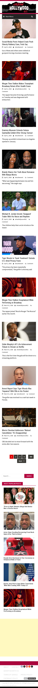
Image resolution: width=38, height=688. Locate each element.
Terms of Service (11, 675)
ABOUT (6, 667)
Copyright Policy (11, 678)
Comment (30, 47)
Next (22, 461)
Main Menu (9, 16)
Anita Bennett (19, 47)
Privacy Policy (26, 675)
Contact (15, 667)
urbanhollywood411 (21, 89)
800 (31, 457)
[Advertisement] (19, 638)
